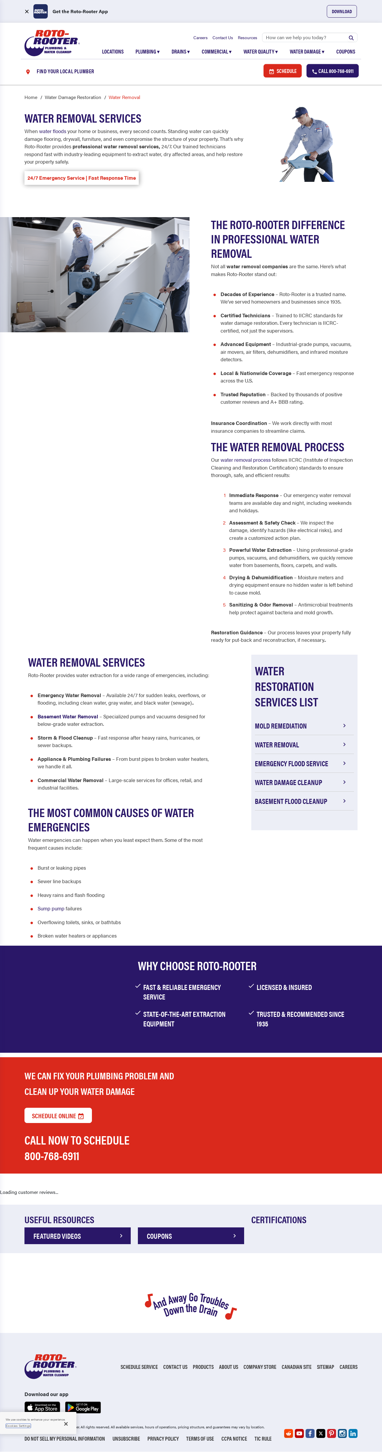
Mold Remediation (301, 726)
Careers (200, 37)
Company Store (260, 1367)
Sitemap (325, 1367)
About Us (228, 1367)
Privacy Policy (163, 1438)
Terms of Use (200, 1438)
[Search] (310, 37)
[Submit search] (351, 37)
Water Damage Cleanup (301, 782)
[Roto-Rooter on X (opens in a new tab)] (320, 1433)
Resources (247, 37)
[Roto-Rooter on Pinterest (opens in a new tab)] (331, 1433)
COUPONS (192, 1236)
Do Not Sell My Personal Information (64, 1438)
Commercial (217, 51)
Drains (181, 51)
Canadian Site (297, 1367)
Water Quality (261, 51)
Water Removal (301, 745)
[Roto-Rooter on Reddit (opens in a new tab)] (288, 1433)
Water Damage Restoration (73, 97)
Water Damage (307, 51)
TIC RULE (263, 1438)
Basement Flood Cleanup (301, 801)
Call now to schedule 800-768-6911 (77, 1147)
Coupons (345, 51)
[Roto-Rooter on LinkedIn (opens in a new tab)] (353, 1433)
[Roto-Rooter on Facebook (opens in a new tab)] (310, 1433)
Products (203, 1367)
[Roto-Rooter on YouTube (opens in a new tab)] (299, 1433)
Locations (113, 51)
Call (333, 71)
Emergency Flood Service (301, 763)
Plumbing (147, 51)
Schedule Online (58, 1115)
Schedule (283, 71)
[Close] (66, 1423)
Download (342, 11)
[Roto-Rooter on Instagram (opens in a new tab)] (342, 1433)
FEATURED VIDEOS (79, 1236)
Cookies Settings (18, 1426)
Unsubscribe (126, 1438)
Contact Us (222, 37)
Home (30, 97)
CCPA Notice (234, 1438)
